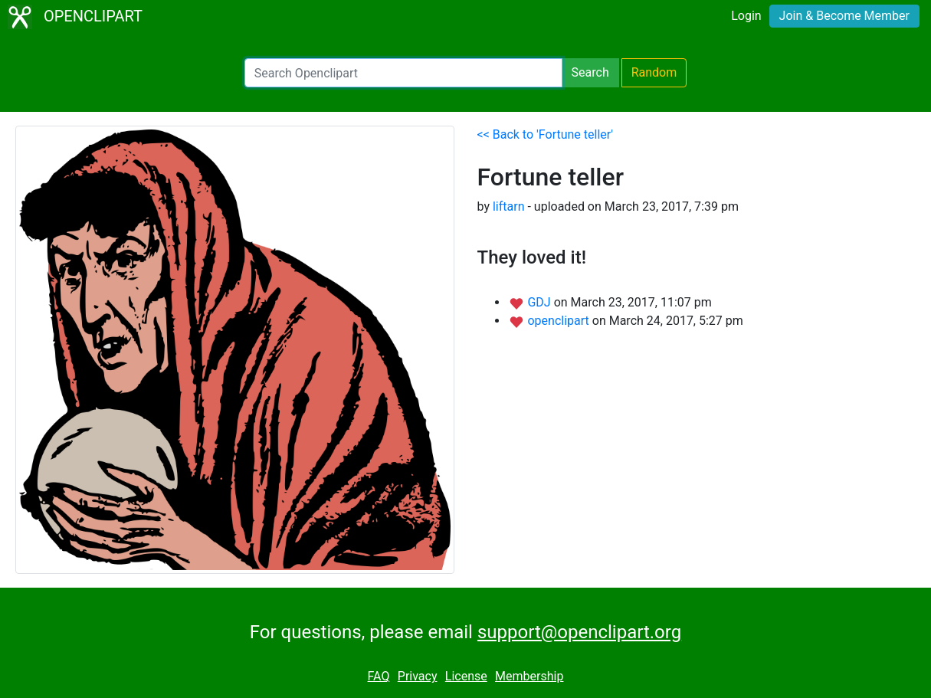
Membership (529, 676)
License (466, 676)
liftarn (509, 206)
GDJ (540, 302)
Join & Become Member (844, 15)
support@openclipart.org (579, 632)
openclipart (559, 320)
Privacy (418, 676)
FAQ (379, 676)
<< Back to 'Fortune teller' (545, 134)
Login (746, 15)
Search (590, 72)
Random (654, 72)
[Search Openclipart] (403, 72)
